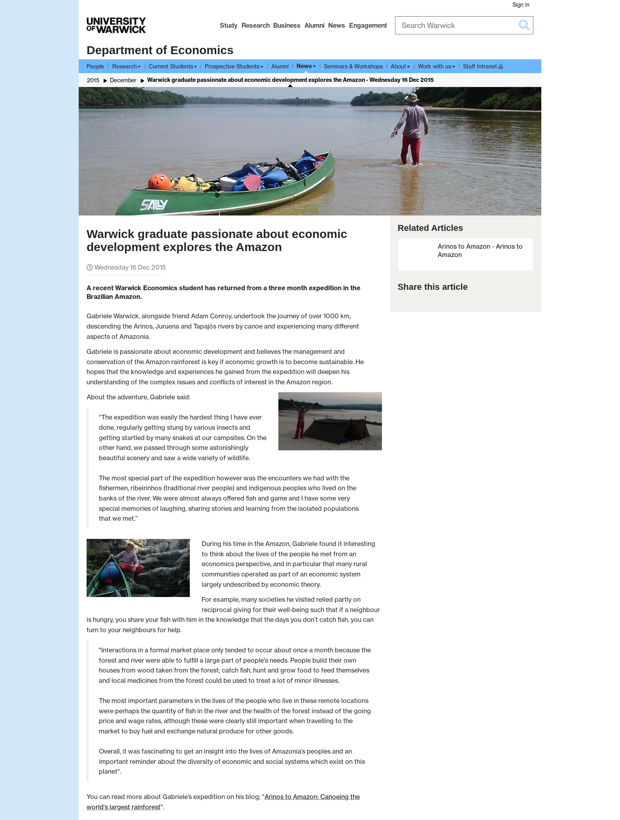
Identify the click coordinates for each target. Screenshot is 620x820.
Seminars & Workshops (353, 66)
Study (229, 25)
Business (287, 25)
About (398, 66)
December (123, 80)
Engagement (368, 25)
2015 (93, 80)
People (95, 66)
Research (256, 25)
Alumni (314, 25)
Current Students (171, 66)
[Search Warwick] (464, 25)
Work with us (434, 66)
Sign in (520, 4)
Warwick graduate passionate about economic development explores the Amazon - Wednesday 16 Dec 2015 (290, 79)
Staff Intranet (483, 65)
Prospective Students (232, 66)
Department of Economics (160, 50)
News (336, 25)
